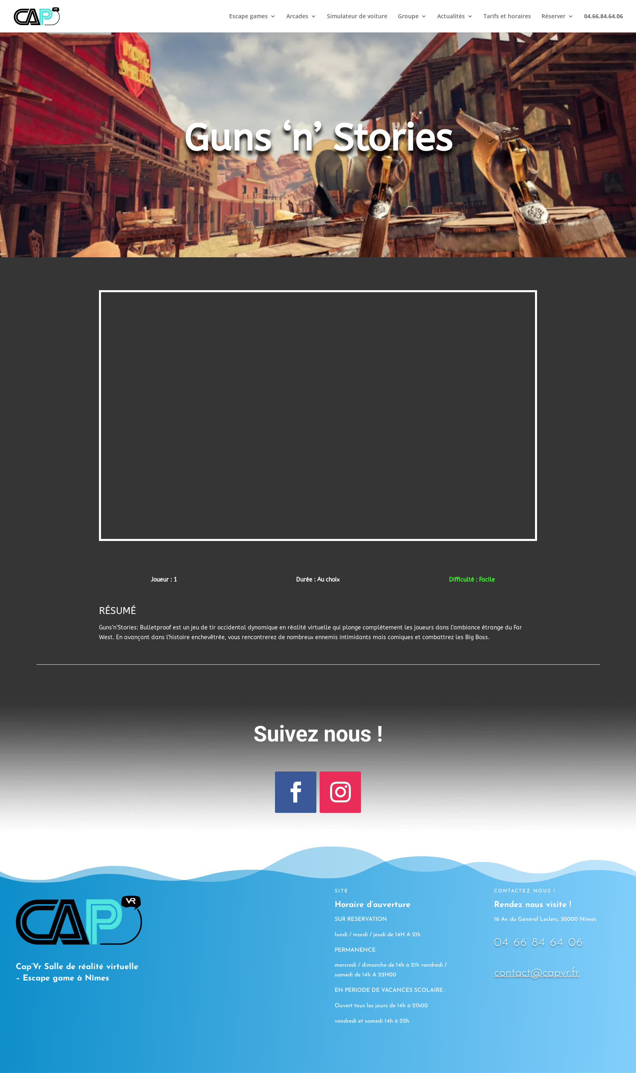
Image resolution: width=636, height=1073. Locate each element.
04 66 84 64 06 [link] (538, 943)
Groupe (408, 16)
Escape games (248, 16)
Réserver (553, 16)
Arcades (297, 16)
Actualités (451, 16)
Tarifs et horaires (507, 16)
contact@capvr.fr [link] (536, 973)
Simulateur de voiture (357, 16)
